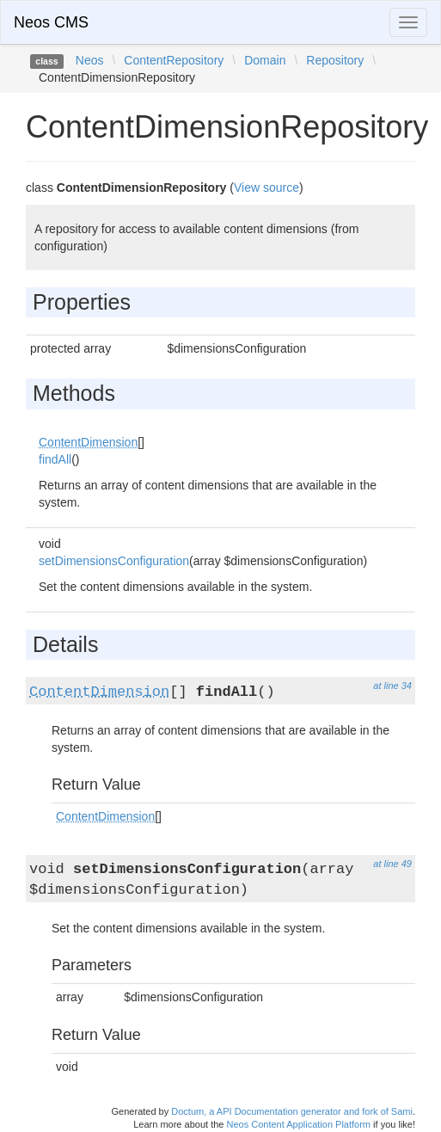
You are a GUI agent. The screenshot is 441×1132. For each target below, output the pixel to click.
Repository (335, 60)
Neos (90, 60)
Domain (264, 60)
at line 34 (392, 685)
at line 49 (392, 863)
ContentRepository (174, 60)
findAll (55, 459)
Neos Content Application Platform (298, 1124)
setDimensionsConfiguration (114, 561)
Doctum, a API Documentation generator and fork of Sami (292, 1111)
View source (266, 187)
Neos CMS (51, 22)
